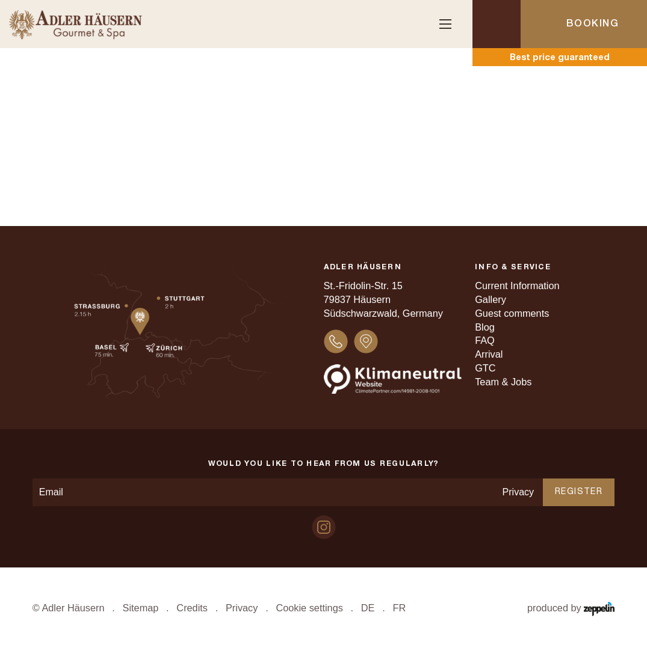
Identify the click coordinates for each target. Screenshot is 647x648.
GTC (485, 367)
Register (578, 492)
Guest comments (512, 313)
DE (368, 607)
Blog (485, 327)
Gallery (490, 299)
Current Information (517, 285)
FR (399, 607)
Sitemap (141, 607)
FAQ (485, 340)
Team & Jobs (503, 381)
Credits (192, 607)
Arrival (489, 354)
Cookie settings (309, 607)
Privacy (518, 492)
